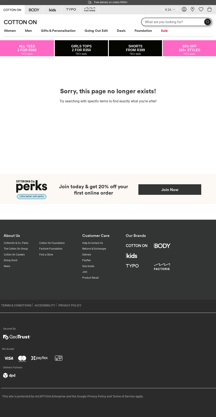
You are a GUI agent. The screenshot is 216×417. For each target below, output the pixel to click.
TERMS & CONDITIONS (16, 305)
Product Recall (90, 277)
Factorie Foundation (50, 248)
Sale (164, 30)
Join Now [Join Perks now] (169, 189)
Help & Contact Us (92, 243)
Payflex (86, 260)
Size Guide (88, 266)
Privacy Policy (96, 396)
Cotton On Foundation (52, 243)
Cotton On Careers (14, 254)
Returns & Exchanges (94, 248)
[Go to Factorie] (89, 9)
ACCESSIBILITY (45, 305)
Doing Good (10, 260)
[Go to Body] (34, 9)
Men (28, 30)
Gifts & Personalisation (58, 30)
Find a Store (46, 254)
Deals (121, 30)
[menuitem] (13, 30)
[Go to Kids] (52, 9)
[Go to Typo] (71, 9)
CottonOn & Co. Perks (16, 243)
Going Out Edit (96, 30)
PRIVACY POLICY (69, 305)
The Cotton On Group (16, 248)
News (7, 266)
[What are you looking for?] (177, 22)
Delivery (86, 254)
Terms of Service (123, 396)
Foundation (143, 30)
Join (84, 271)
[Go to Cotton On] (12, 9)
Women (10, 30)
